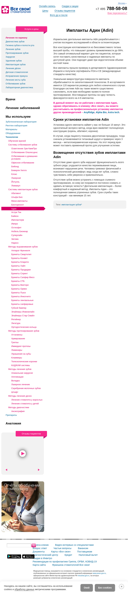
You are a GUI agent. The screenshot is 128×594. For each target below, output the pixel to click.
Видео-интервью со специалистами (74, 545)
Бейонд (15, 166)
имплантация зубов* (72, 204)
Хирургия (10, 57)
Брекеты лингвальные (22, 300)
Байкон (14, 216)
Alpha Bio (101, 112)
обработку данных (24, 589)
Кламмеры (16, 357)
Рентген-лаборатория (16, 125)
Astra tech (113, 112)
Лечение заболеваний (23, 108)
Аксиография (18, 411)
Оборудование (13, 133)
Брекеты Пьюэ (18, 292)
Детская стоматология (17, 72)
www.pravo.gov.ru (99, 573)
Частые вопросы (63, 548)
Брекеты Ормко (19, 289)
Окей (87, 587)
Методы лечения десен (20, 396)
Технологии (12, 137)
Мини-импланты (19, 201)
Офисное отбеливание (22, 162)
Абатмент (16, 193)
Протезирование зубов (17, 53)
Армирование (18, 338)
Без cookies (105, 587)
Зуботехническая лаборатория (21, 121)
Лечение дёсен (13, 68)
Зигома (14, 239)
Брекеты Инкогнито (21, 296)
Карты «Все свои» (61, 551)
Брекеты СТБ (18, 281)
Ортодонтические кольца (23, 327)
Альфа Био (17, 197)
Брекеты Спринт (19, 273)
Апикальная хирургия (22, 373)
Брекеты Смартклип (21, 254)
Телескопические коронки (24, 361)
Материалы (11, 129)
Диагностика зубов (15, 41)
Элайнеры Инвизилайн (22, 311)
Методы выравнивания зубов (23, 246)
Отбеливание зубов (15, 83)
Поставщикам (84, 551)
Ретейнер (16, 319)
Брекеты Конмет (19, 258)
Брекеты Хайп (18, 266)
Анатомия (13, 423)
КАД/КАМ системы (20, 365)
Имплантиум (17, 220)
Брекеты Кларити (20, 262)
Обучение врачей (17, 141)
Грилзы (15, 342)
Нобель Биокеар (19, 231)
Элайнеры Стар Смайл (22, 315)
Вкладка (15, 380)
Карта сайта (39, 565)
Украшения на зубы (21, 354)
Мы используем (18, 116)
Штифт (14, 392)
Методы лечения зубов (20, 369)
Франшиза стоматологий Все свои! (71, 565)
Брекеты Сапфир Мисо (22, 277)
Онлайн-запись (47, 6)
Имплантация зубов (16, 64)
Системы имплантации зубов (23, 189)
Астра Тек (16, 212)
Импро (14, 223)
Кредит (68, 555)
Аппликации (17, 377)
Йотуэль (15, 182)
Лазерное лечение (20, 384)
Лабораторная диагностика (19, 87)
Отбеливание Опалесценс (24, 152)
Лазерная (16, 178)
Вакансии (83, 548)
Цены (45, 10)
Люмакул (15, 185)
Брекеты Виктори (20, 285)
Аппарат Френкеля (20, 250)
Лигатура (15, 323)
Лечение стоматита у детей (25, 403)
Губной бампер (18, 308)
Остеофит (16, 227)
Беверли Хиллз (19, 170)
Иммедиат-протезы (21, 346)
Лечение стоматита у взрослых (26, 399)
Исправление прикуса (17, 76)
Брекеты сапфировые (22, 304)
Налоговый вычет (88, 555)
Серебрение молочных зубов (26, 388)
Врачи (10, 99)
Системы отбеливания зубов (22, 144)
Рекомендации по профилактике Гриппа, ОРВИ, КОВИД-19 (65, 561)
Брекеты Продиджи (21, 269)
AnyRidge (89, 112)
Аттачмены (16, 334)
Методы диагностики (18, 407)
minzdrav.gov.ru (84, 576)
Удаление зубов (14, 60)
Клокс (14, 174)
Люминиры (16, 350)
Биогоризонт (17, 204)
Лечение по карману (16, 37)
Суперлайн (16, 235)
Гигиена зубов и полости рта (20, 45)
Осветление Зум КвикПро (24, 148)
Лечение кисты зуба (16, 80)
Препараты (11, 415)
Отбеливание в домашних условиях (24, 157)
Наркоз (14, 243)
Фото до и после (59, 15)
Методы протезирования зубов (23, 331)
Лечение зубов (13, 49)
